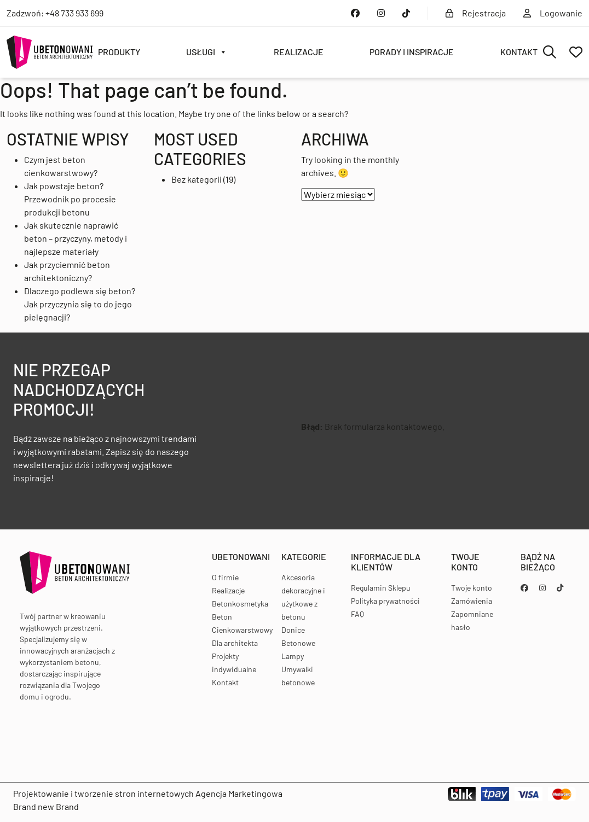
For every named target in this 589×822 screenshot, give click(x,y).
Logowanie (552, 13)
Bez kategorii (196, 179)
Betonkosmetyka (240, 603)
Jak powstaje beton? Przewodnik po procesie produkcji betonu (70, 198)
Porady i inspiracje (411, 51)
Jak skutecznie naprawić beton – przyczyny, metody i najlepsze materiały (75, 238)
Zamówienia (471, 600)
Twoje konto (471, 587)
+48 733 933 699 (74, 13)
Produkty (119, 51)
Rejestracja (476, 13)
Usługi (206, 52)
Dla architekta (235, 643)
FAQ (357, 614)
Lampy (292, 656)
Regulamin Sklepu (381, 587)
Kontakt (519, 51)
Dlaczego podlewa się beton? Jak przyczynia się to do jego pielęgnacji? (79, 303)
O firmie (225, 577)
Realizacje (299, 51)
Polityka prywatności (385, 600)
